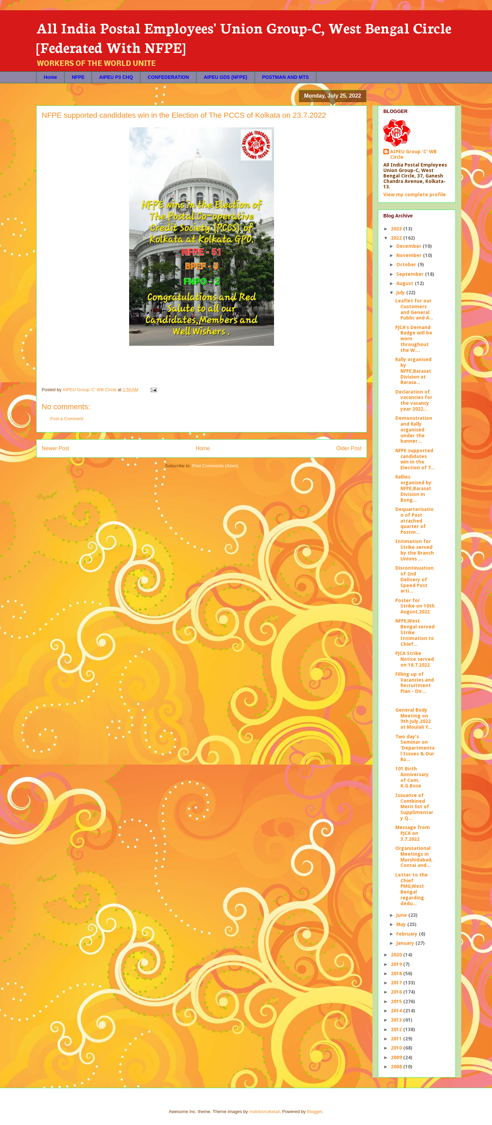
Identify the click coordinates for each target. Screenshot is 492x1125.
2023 (397, 228)
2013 (397, 1020)
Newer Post (55, 448)
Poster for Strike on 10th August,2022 (415, 606)
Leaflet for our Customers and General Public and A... (414, 309)
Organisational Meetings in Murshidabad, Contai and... (414, 856)
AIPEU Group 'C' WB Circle (413, 154)
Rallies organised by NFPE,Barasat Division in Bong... (413, 488)
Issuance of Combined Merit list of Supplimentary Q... (414, 807)
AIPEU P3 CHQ (116, 77)
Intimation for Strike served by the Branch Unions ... (414, 550)
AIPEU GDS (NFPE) (225, 77)
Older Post (348, 448)
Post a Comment (66, 418)
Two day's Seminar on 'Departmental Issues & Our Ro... (415, 748)
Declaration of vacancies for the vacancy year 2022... (413, 400)
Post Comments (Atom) (215, 465)
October (407, 264)
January (405, 943)
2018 (397, 973)
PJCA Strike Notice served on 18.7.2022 (414, 659)
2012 (397, 1029)
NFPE (78, 77)
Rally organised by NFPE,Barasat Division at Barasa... (413, 371)
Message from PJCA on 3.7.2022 (412, 833)
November (409, 255)
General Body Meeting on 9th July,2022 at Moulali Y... (413, 718)
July (401, 292)
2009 (397, 1057)
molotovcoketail (264, 1111)
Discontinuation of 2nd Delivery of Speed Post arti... (414, 579)
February (407, 934)
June (402, 915)
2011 (397, 1038)
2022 (397, 238)
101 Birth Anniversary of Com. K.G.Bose (412, 777)
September (410, 274)
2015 (397, 1001)
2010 (397, 1048)
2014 (397, 1010)
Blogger (314, 1111)
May (401, 924)
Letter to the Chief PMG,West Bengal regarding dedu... (411, 889)
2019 (397, 964)
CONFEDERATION (168, 77)
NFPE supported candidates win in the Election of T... (415, 459)
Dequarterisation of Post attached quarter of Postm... (414, 521)
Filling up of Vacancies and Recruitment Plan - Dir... (414, 682)
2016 (397, 992)
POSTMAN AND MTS (285, 77)
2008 (397, 1066)
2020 (397, 954)
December (409, 246)
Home (50, 77)
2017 (397, 982)
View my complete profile (414, 194)
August (405, 283)
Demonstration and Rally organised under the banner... (413, 429)
